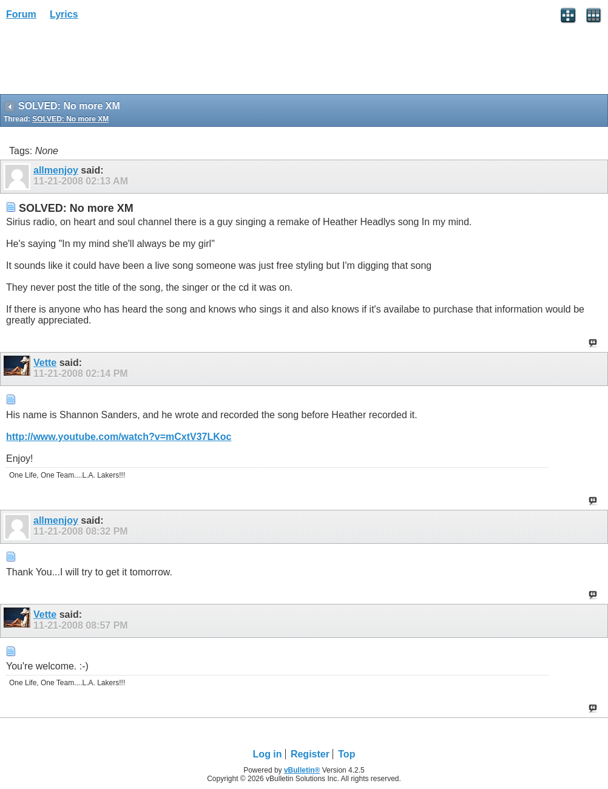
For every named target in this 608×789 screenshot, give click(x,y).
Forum (21, 14)
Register (310, 754)
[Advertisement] (97, 61)
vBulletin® (302, 770)
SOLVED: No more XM (70, 119)
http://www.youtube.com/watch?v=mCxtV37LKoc (118, 437)
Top (346, 754)
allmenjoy (55, 170)
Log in (267, 754)
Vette (44, 362)
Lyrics (64, 14)
